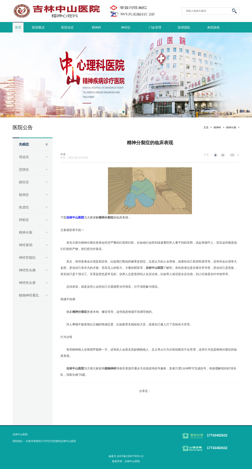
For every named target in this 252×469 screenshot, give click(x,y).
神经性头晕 (27, 283)
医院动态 (67, 27)
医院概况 (38, 27)
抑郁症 (24, 220)
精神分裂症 (106, 217)
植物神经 (110, 368)
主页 (206, 127)
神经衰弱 (25, 245)
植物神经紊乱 (29, 295)
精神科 (96, 27)
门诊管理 (155, 27)
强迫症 (24, 157)
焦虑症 (24, 207)
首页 (18, 27)
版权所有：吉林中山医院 (126, 461)
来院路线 (213, 27)
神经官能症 (27, 257)
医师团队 (184, 27)
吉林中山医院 (154, 267)
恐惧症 (24, 169)
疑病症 (24, 194)
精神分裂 (25, 232)
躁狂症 (24, 182)
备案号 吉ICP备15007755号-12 (126, 456)
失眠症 (24, 144)
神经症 (125, 27)
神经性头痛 (27, 270)
